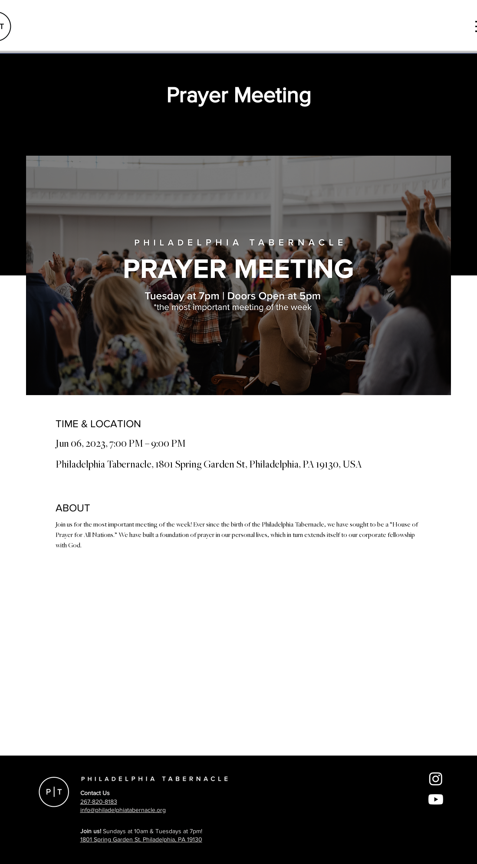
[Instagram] (435, 778)
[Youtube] (435, 799)
